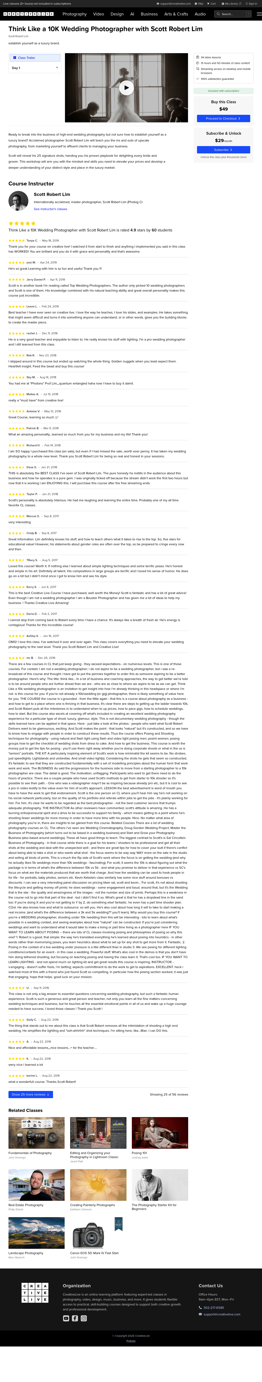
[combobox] (232, 14)
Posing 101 (139, 1153)
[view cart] (212, 3)
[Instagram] (83, 1318)
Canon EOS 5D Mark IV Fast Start (94, 1253)
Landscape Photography (25, 1253)
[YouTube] (66, 1318)
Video (98, 14)
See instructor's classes (50, 209)
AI (132, 14)
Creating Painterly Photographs (92, 1205)
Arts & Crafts (176, 14)
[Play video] (126, 87)
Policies (131, 1341)
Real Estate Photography (25, 1205)
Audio (200, 14)
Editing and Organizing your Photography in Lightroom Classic (94, 1155)
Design (117, 14)
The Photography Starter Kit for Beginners (154, 1207)
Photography (75, 14)
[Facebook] (75, 1318)
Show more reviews (31, 1094)
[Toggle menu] (259, 14)
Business (149, 14)
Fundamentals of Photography (30, 1153)
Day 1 (16, 67)
